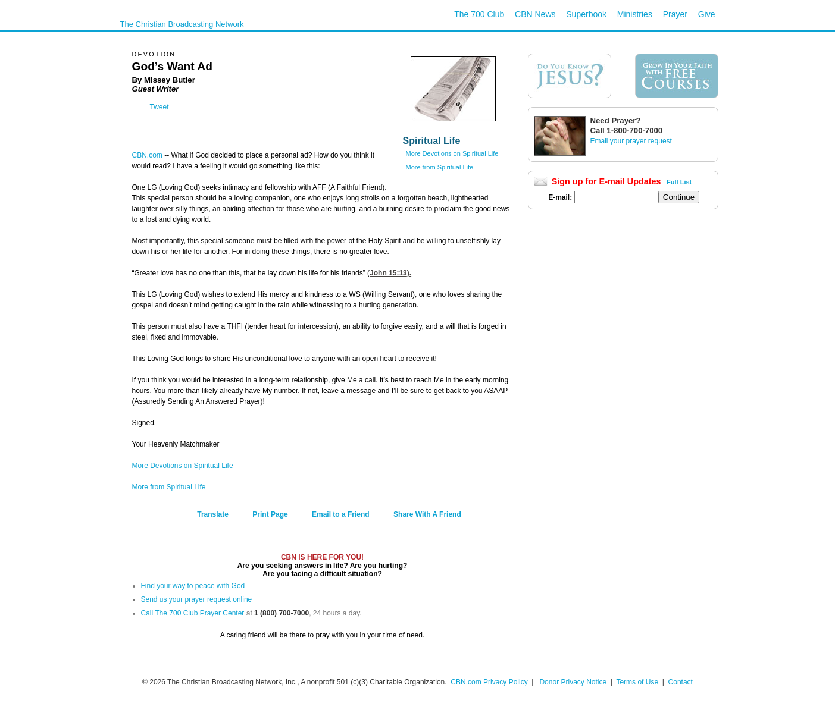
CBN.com (147, 155)
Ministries (634, 14)
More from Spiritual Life (440, 167)
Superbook (586, 14)
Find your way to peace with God (193, 586)
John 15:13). (390, 273)
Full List (679, 182)
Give (706, 14)
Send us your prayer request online (196, 599)
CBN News (535, 14)
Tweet (159, 107)
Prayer (675, 14)
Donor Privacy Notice (572, 682)
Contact (680, 682)
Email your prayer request (631, 141)
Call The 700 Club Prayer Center (193, 613)
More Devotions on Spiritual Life (452, 153)
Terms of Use (638, 682)
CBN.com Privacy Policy (489, 682)
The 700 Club (479, 14)
